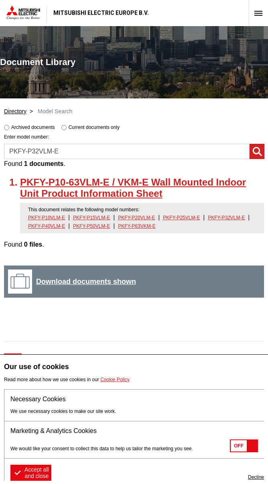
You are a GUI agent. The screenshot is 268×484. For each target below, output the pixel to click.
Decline (256, 477)
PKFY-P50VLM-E (91, 226)
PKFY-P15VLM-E (91, 218)
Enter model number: (26, 137)
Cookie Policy (115, 379)
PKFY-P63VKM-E (137, 226)
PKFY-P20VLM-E (136, 218)
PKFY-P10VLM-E (46, 218)
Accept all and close (36, 472)
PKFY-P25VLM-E (181, 218)
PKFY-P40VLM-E (46, 226)
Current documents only (94, 127)
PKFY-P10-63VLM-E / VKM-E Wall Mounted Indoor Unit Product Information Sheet (133, 188)
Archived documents (33, 127)
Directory (15, 111)
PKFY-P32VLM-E (226, 218)
